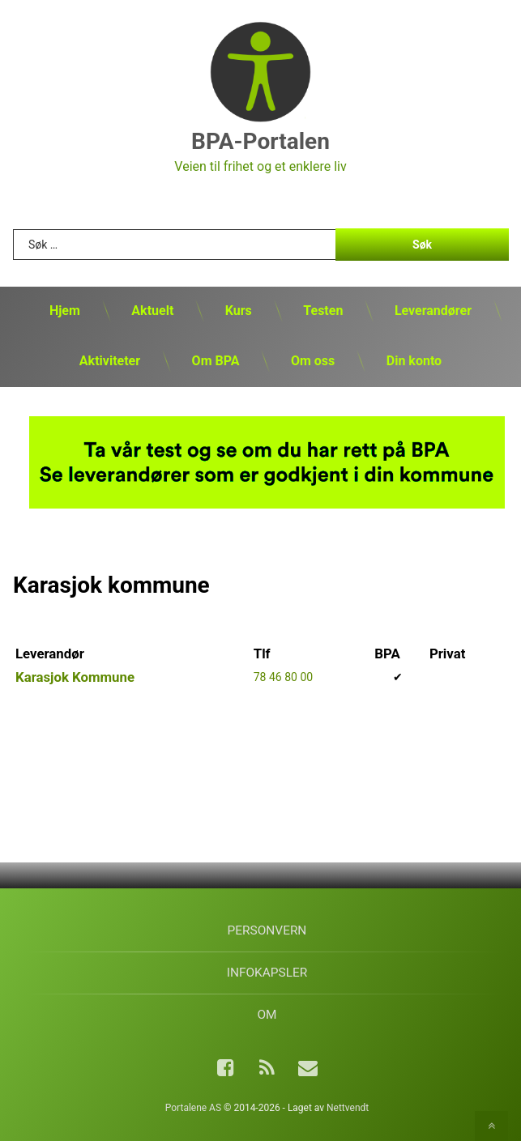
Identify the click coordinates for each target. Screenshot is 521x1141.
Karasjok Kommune (75, 677)
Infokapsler (267, 972)
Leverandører (433, 310)
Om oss (313, 360)
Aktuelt (152, 310)
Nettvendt (348, 1107)
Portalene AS (193, 1107)
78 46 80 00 (283, 677)
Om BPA (216, 360)
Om (266, 1014)
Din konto (414, 360)
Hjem (64, 310)
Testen (323, 310)
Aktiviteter (109, 360)
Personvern (267, 930)
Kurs (238, 310)
